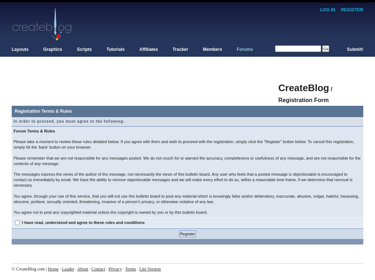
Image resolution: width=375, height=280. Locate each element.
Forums (245, 49)
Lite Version (150, 269)
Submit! (355, 49)
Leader (68, 269)
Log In (327, 9)
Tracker (180, 49)
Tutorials (116, 49)
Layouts (20, 49)
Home (53, 269)
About (82, 269)
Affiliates (149, 49)
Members (212, 49)
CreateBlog (303, 87)
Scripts (84, 49)
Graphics (52, 49)
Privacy (115, 269)
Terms (130, 269)
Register (352, 9)
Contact (98, 269)
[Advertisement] (145, 84)
